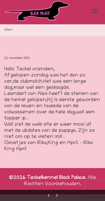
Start (8, 30)
